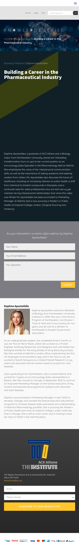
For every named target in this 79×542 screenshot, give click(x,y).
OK (75, 13)
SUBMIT (68, 284)
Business (8, 63)
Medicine (19, 63)
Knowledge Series (22, 38)
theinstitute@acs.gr (13, 480)
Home (28, 13)
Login (36, 13)
